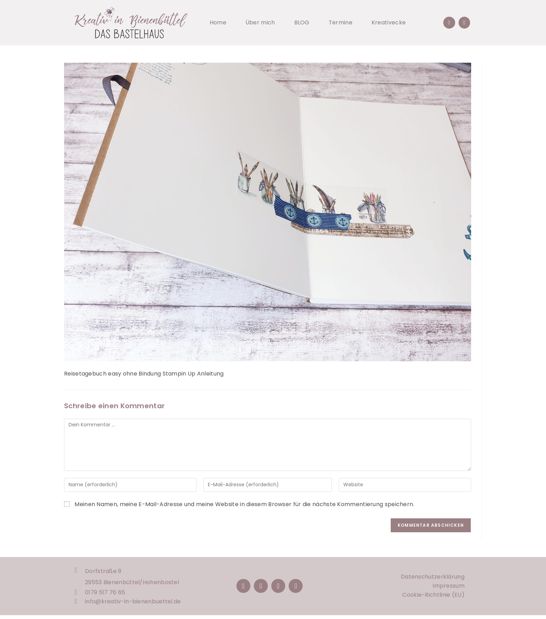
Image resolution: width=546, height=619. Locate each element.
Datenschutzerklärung (433, 579)
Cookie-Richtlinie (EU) (433, 597)
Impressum (448, 588)
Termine (340, 22)
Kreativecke (389, 22)
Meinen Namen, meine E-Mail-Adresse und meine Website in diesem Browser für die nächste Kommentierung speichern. (244, 504)
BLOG (302, 22)
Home (218, 22)
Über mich (260, 22)
